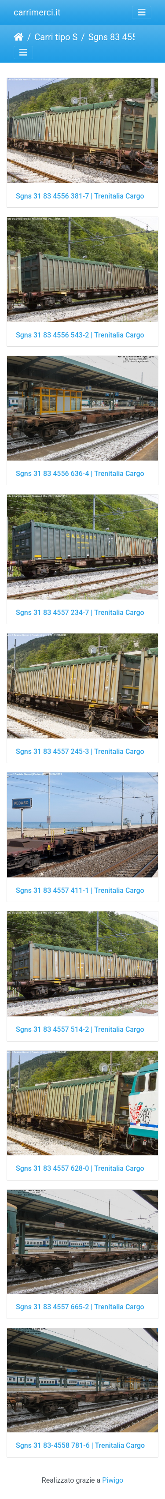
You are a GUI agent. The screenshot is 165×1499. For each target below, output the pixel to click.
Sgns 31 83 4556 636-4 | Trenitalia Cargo (80, 473)
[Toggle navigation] (141, 12)
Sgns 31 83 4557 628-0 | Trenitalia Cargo (80, 1168)
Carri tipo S (55, 37)
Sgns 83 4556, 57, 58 (124, 37)
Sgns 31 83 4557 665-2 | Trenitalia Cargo (80, 1307)
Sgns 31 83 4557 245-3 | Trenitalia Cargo (80, 751)
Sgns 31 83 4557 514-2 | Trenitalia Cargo (80, 1029)
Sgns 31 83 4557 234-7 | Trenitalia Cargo (80, 612)
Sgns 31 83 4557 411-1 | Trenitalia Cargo (80, 890)
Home (19, 37)
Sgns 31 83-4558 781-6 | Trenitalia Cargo (80, 1445)
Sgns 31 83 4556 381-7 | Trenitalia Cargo (80, 196)
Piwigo (112, 1480)
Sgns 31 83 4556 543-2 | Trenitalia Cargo (80, 335)
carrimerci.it (37, 12)
